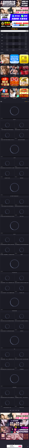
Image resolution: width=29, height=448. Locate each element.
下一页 (16, 410)
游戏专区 (26, 33)
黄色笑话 (20, 47)
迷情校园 (7, 47)
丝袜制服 (13, 38)
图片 (2, 43)
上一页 (13, 410)
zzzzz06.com (14, 29)
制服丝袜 (7, 41)
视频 (2, 37)
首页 (10, 410)
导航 (2, 49)
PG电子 (7, 33)
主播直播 (20, 38)
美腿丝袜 (7, 44)
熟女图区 (20, 44)
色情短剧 (13, 50)
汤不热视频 (26, 49)
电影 (2, 40)
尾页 (18, 410)
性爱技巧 (26, 47)
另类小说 (13, 47)
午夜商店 (13, 49)
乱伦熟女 (20, 41)
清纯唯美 (13, 44)
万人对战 (20, 33)
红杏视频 (7, 50)
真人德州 (13, 33)
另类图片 (26, 44)
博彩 (2, 34)
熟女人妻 (7, 38)
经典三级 (13, 41)
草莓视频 (20, 49)
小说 (2, 46)
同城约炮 (7, 49)
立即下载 (20, 446)
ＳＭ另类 (26, 38)
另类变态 (26, 41)
